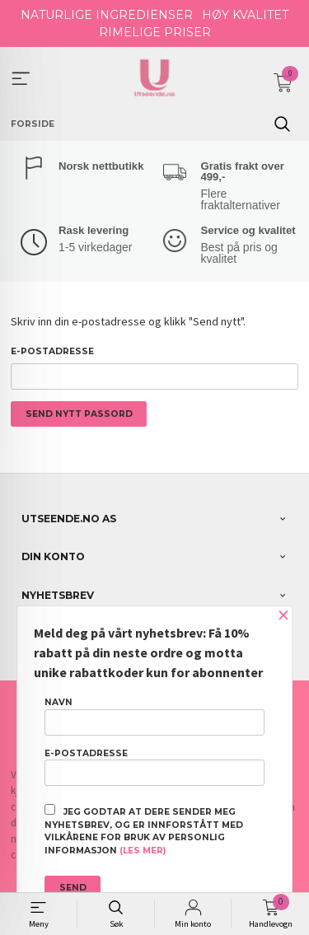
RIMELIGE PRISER (155, 32)
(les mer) (142, 850)
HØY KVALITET (245, 14)
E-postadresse (52, 351)
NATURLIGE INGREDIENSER (107, 14)
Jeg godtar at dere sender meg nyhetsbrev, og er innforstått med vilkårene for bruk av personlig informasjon (143, 830)
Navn (154, 716)
